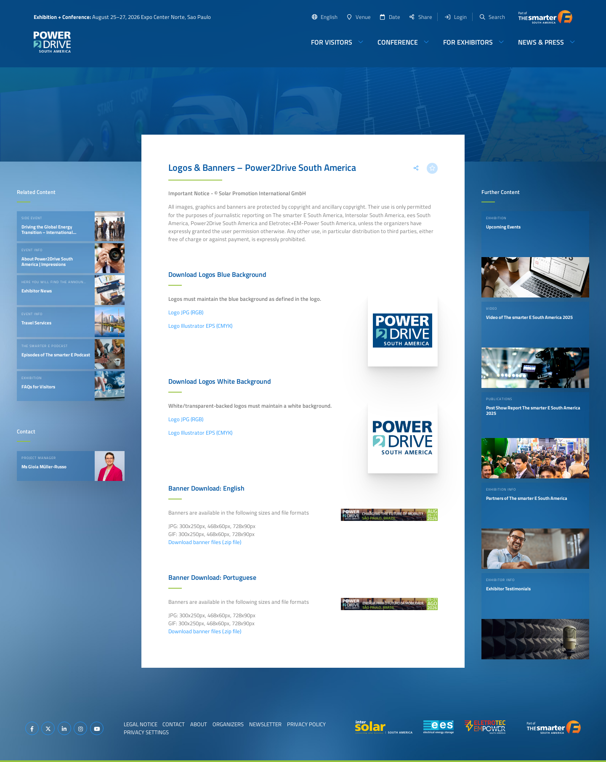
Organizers (228, 724)
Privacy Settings (146, 732)
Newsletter (265, 724)
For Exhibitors (468, 42)
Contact (173, 724)
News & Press (541, 42)
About (198, 724)
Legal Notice (140, 724)
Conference (397, 42)
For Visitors (331, 42)
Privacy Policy (306, 724)
